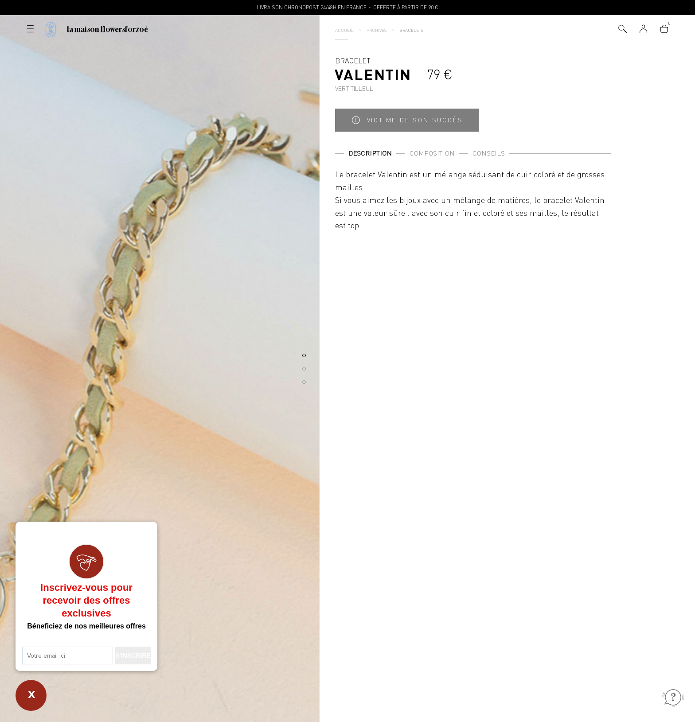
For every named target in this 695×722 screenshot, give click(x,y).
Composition (432, 153)
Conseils (488, 153)
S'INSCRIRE (133, 655)
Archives (377, 30)
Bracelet (373, 74)
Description (370, 153)
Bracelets (411, 30)
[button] (304, 355)
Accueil (344, 30)
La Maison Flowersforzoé (107, 29)
